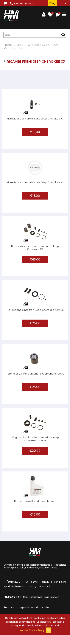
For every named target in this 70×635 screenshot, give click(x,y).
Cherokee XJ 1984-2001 (44, 45)
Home (8, 45)
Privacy (32, 586)
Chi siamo (31, 581)
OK (48, 630)
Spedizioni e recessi (15, 586)
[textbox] (34, 35)
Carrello (44, 607)
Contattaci (44, 586)
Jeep (20, 45)
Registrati (23, 607)
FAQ (18, 597)
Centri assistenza (32, 597)
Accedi (34, 607)
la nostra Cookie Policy (31, 630)
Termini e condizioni (53, 581)
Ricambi (9, 48)
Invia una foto (51, 597)
